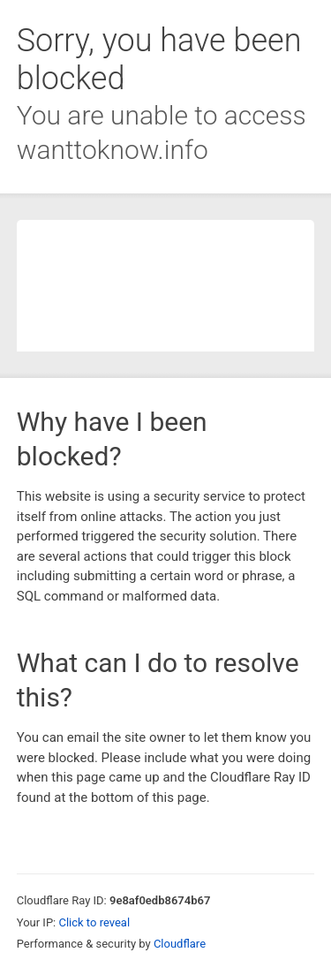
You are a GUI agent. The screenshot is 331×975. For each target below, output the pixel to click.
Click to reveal (94, 922)
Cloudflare (180, 943)
